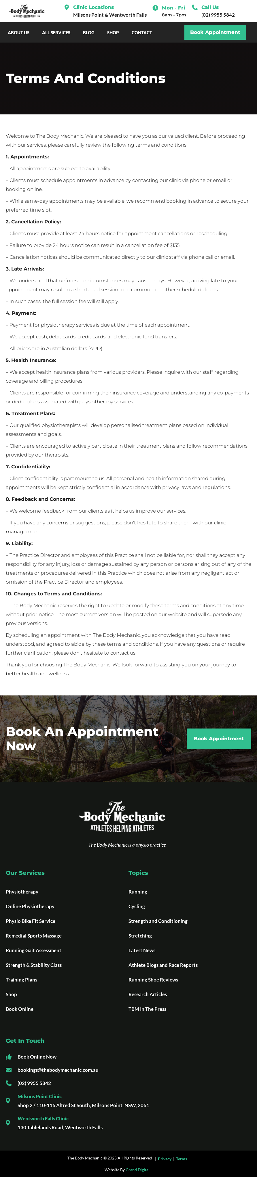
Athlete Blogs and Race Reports (163, 965)
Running (137, 892)
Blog (90, 32)
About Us (20, 32)
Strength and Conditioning (158, 921)
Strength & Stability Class (34, 965)
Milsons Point (88, 15)
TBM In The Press (147, 1009)
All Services (57, 32)
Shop (114, 32)
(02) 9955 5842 (218, 15)
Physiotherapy (22, 892)
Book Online (19, 1009)
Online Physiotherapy (30, 906)
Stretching (140, 936)
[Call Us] (195, 7)
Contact (143, 32)
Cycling (136, 906)
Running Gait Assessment (33, 950)
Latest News (141, 950)
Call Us (210, 7)
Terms (181, 1158)
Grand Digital (138, 1169)
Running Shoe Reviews (153, 980)
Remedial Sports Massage (34, 936)
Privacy (164, 1158)
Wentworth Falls (128, 15)
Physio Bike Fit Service (30, 921)
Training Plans (21, 980)
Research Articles (147, 994)
